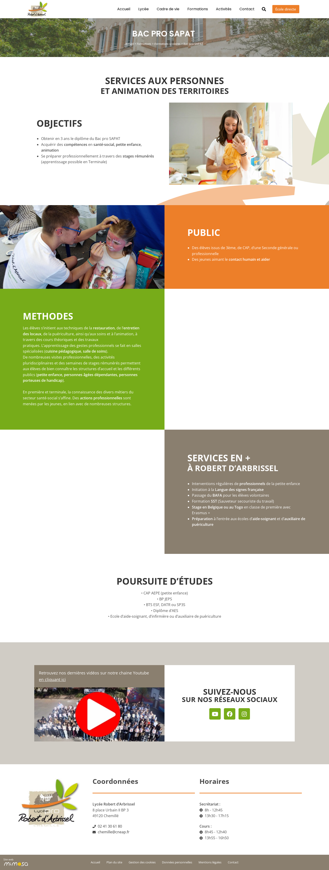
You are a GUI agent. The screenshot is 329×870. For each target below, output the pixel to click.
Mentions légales (210, 862)
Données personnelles (177, 862)
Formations (193, 9)
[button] (259, 9)
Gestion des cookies (142, 862)
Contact (242, 9)
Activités (219, 9)
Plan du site (114, 862)
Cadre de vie (163, 9)
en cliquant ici (52, 679)
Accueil (118, 9)
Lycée (138, 9)
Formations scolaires (167, 44)
